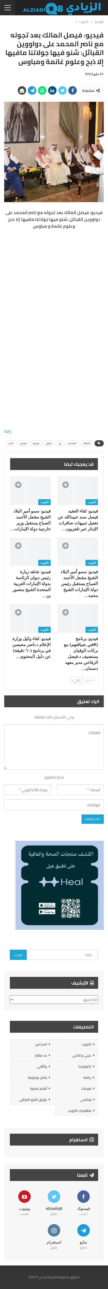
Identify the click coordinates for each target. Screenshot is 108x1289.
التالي (76, 680)
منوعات (86, 1088)
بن (59, 443)
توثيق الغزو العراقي (33, 1099)
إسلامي (85, 1099)
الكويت (91, 502)
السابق (90, 680)
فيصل (23, 443)
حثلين (49, 443)
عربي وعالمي (81, 1055)
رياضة (87, 1077)
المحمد (72, 443)
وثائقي (42, 1066)
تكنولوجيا (84, 1066)
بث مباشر (41, 1055)
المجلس (41, 1044)
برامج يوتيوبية (37, 1077)
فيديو (36, 443)
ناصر (11, 443)
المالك (87, 443)
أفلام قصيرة (38, 1088)
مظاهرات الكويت (79, 1110)
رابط (7, 431)
